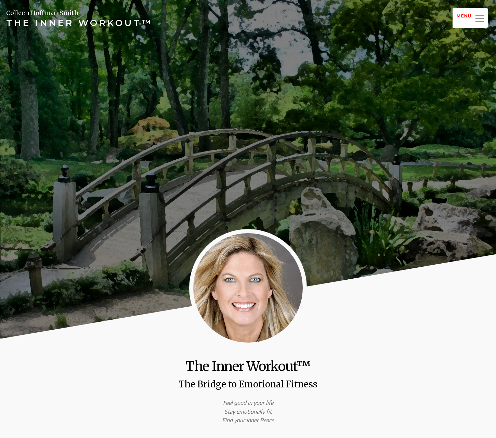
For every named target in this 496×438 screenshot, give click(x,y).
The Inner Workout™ (79, 23)
